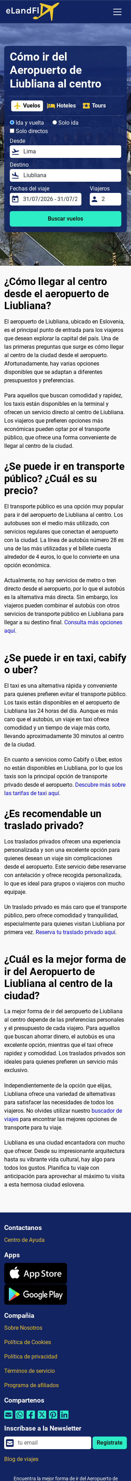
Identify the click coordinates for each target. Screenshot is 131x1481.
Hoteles (61, 106)
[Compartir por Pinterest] (53, 1419)
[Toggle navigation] (117, 12)
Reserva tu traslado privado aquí (75, 932)
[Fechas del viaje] (50, 199)
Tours (94, 106)
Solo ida (65, 122)
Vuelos (26, 106)
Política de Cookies (27, 1342)
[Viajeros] (109, 199)
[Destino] (70, 175)
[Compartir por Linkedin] (64, 1419)
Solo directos (29, 131)
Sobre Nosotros (23, 1327)
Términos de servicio (29, 1371)
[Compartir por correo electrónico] (8, 1419)
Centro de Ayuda (24, 1240)
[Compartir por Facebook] (31, 1419)
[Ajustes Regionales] (102, 12)
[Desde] (70, 151)
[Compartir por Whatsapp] (19, 1419)
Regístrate (110, 1442)
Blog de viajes (21, 1459)
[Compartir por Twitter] (42, 1419)
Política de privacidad (30, 1356)
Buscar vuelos (65, 218)
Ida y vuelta (27, 122)
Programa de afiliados (31, 1385)
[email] (52, 1443)
